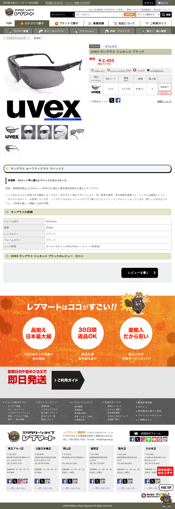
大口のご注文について (118, 416)
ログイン (142, 406)
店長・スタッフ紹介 (83, 416)
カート (164, 2)
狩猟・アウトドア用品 (18, 416)
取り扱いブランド (49, 413)
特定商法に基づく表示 (150, 411)
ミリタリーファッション (19, 413)
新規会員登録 (145, 402)
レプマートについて (82, 402)
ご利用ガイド (145, 419)
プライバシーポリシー (150, 415)
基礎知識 (45, 406)
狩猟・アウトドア (117, 31)
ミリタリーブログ (49, 409)
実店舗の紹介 (80, 413)
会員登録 (99, 10)
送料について (133, 10)
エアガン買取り (115, 409)
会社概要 (78, 406)
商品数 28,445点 (54, 2)
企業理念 (78, 410)
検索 (168, 14)
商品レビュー (47, 419)
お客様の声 (79, 420)
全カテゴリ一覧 (48, 416)
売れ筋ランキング (162, 10)
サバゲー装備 (18, 31)
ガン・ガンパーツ (51, 31)
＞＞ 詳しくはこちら (16, 488)
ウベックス (111, 46)
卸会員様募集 (114, 413)
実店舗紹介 (146, 10)
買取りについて (115, 406)
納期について (165, 101)
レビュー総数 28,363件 (77, 2)
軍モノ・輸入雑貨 (153, 31)
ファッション (84, 31)
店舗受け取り (114, 419)
